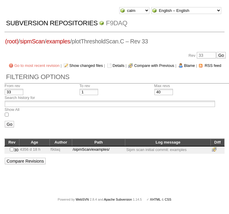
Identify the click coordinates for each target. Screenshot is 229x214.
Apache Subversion (118, 199)
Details (119, 65)
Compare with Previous (154, 65)
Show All (11, 109)
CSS (168, 199)
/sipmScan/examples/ (91, 149)
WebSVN (82, 199)
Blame (189, 65)
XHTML (155, 199)
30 (16, 150)
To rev (84, 86)
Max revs (162, 86)
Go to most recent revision (37, 65)
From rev (12, 86)
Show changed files (86, 65)
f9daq (116, 23)
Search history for (19, 97)
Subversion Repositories (52, 23)
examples (58, 41)
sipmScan (32, 41)
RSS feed (213, 65)
